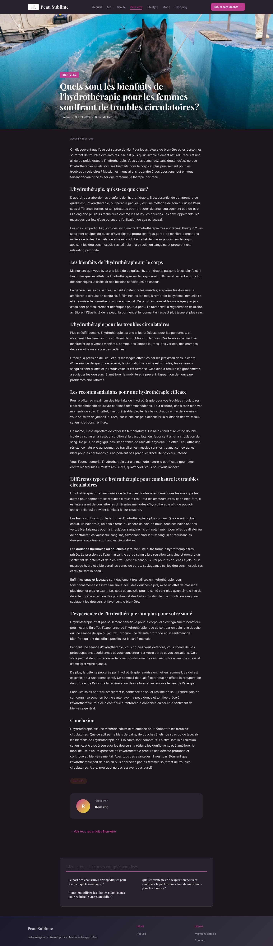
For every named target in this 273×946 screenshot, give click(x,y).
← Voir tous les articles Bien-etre (93, 831)
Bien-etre (136, 6)
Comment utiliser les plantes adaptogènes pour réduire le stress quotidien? (96, 895)
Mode (166, 6)
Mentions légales (205, 933)
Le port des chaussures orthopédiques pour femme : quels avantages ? (97, 882)
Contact (200, 940)
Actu (109, 6)
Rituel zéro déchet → (228, 6)
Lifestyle (152, 6)
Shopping (181, 6)
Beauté (121, 6)
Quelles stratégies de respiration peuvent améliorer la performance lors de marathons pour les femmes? (172, 884)
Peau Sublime (48, 7)
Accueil (97, 6)
